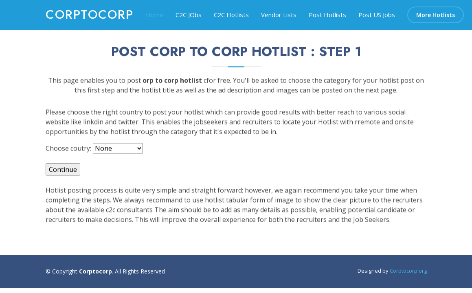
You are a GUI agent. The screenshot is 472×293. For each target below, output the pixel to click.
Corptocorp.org (408, 270)
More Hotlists (435, 15)
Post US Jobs (376, 15)
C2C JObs (189, 15)
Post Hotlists (327, 15)
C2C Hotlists (231, 15)
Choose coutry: (68, 152)
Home (154, 15)
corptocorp (90, 14)
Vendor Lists (278, 15)
